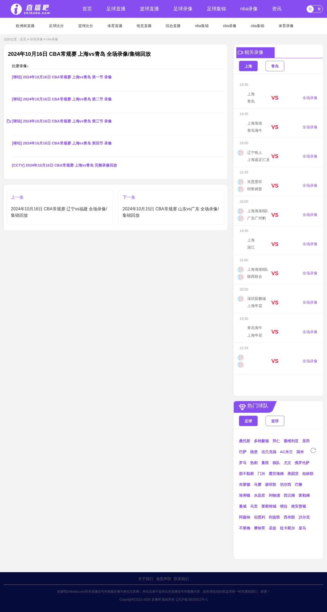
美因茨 (293, 473)
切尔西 (285, 484)
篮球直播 (149, 8)
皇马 (302, 528)
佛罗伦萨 (302, 463)
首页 (87, 8)
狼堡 (254, 452)
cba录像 (230, 26)
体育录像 (286, 26)
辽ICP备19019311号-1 (192, 599)
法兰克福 (268, 452)
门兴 (261, 473)
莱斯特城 (268, 506)
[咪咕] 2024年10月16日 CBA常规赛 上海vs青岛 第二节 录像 (62, 99)
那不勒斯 (246, 473)
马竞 (254, 506)
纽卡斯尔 (287, 528)
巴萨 (242, 452)
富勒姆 (304, 495)
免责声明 (163, 579)
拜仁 (276, 441)
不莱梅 (244, 528)
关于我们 (145, 579)
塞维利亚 (291, 441)
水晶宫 (259, 495)
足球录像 (182, 8)
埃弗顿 (244, 495)
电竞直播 (144, 26)
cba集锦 (257, 26)
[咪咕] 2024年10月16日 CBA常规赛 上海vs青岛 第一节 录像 (62, 77)
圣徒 (272, 528)
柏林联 (307, 473)
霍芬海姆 (276, 473)
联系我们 (181, 579)
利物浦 (274, 495)
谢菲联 (270, 484)
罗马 (242, 463)
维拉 (283, 506)
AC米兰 (286, 452)
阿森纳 (244, 517)
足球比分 (56, 26)
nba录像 (249, 8)
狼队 (276, 463)
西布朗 (289, 517)
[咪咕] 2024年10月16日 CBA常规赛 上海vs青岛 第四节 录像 (62, 143)
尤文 (287, 463)
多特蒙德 (261, 441)
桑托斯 (244, 441)
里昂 (306, 441)
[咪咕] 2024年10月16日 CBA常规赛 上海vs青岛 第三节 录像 (62, 121)
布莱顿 (244, 484)
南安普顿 (298, 506)
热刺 (254, 463)
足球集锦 (216, 8)
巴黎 (298, 484)
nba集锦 (201, 26)
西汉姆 (289, 495)
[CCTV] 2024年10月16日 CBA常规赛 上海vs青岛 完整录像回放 (64, 165)
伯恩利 (259, 517)
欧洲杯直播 (25, 26)
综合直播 (173, 26)
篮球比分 (85, 26)
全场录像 (310, 98)
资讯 (277, 8)
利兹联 (274, 517)
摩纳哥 (259, 528)
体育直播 (114, 26)
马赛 (257, 484)
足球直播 (115, 8)
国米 (300, 452)
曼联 (265, 463)
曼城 (242, 506)
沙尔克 (304, 517)
